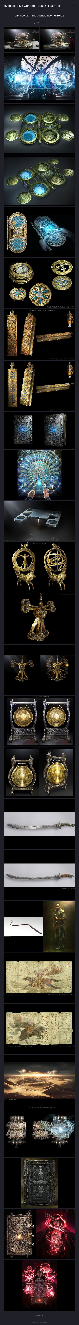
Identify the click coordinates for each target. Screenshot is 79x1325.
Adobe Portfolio (43, 1322)
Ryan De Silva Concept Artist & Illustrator (32, 5)
